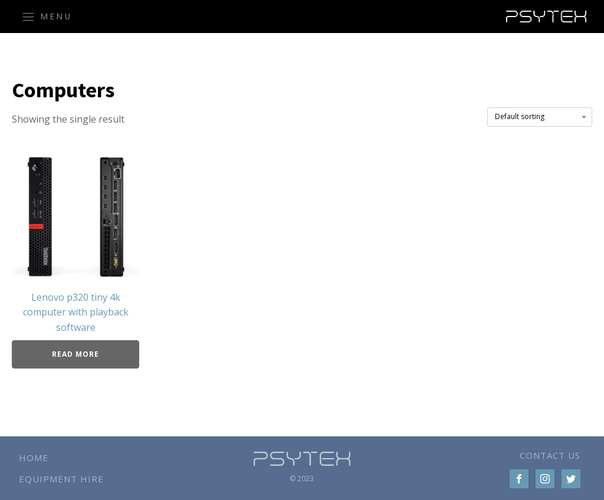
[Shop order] (539, 116)
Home (33, 457)
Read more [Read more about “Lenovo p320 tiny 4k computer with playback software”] (75, 354)
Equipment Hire (61, 479)
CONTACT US (550, 455)
